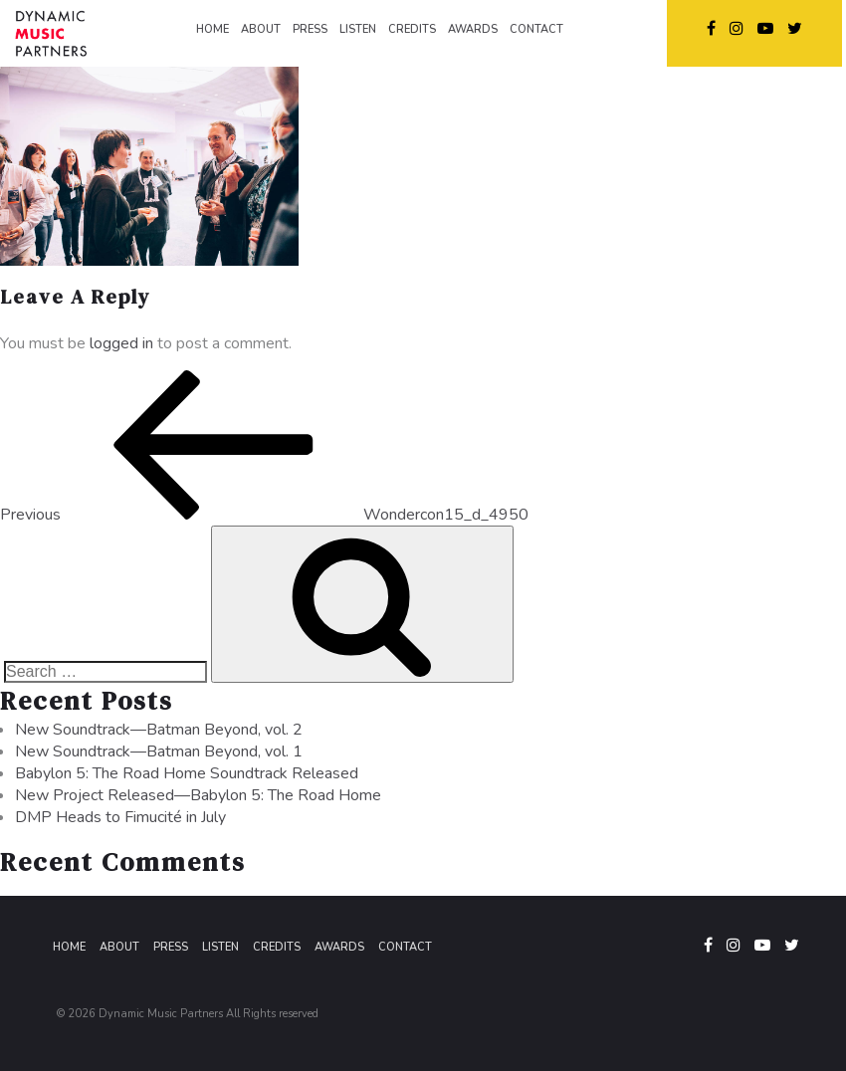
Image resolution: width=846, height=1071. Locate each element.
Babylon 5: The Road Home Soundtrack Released (186, 773)
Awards (339, 947)
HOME (212, 29)
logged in (121, 343)
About (119, 947)
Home (69, 947)
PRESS (310, 29)
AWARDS (473, 29)
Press (170, 947)
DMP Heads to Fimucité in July (120, 817)
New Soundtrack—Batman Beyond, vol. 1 (159, 751)
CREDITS (412, 29)
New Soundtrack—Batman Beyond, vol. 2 (159, 730)
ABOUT (261, 29)
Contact (405, 947)
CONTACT (536, 29)
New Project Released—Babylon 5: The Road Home (198, 795)
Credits (277, 947)
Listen (220, 947)
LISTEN (357, 29)
